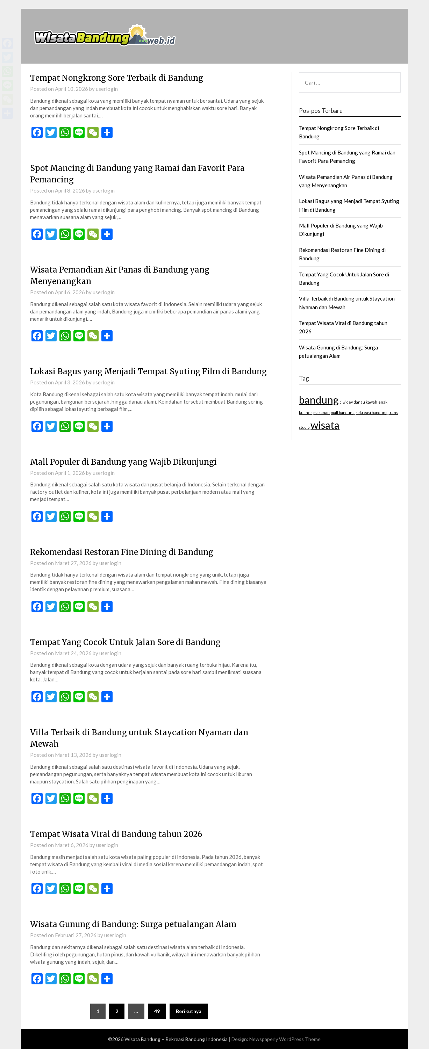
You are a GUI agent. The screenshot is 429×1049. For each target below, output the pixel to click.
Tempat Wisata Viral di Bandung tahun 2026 (116, 834)
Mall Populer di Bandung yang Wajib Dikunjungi (123, 462)
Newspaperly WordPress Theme (285, 1039)
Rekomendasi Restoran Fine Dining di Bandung (121, 552)
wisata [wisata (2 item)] (324, 425)
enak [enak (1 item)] (382, 402)
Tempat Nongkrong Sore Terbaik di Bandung (116, 78)
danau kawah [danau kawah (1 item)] (365, 402)
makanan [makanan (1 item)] (321, 412)
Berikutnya (188, 1011)
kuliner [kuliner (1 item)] (305, 412)
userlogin (107, 89)
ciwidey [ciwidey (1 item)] (346, 402)
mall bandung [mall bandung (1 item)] (343, 412)
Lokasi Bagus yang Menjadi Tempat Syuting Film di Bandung (148, 371)
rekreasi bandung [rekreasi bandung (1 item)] (371, 412)
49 (157, 1011)
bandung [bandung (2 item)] (319, 399)
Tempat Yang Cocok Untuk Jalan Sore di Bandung (125, 642)
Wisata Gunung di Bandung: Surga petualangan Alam (133, 924)
